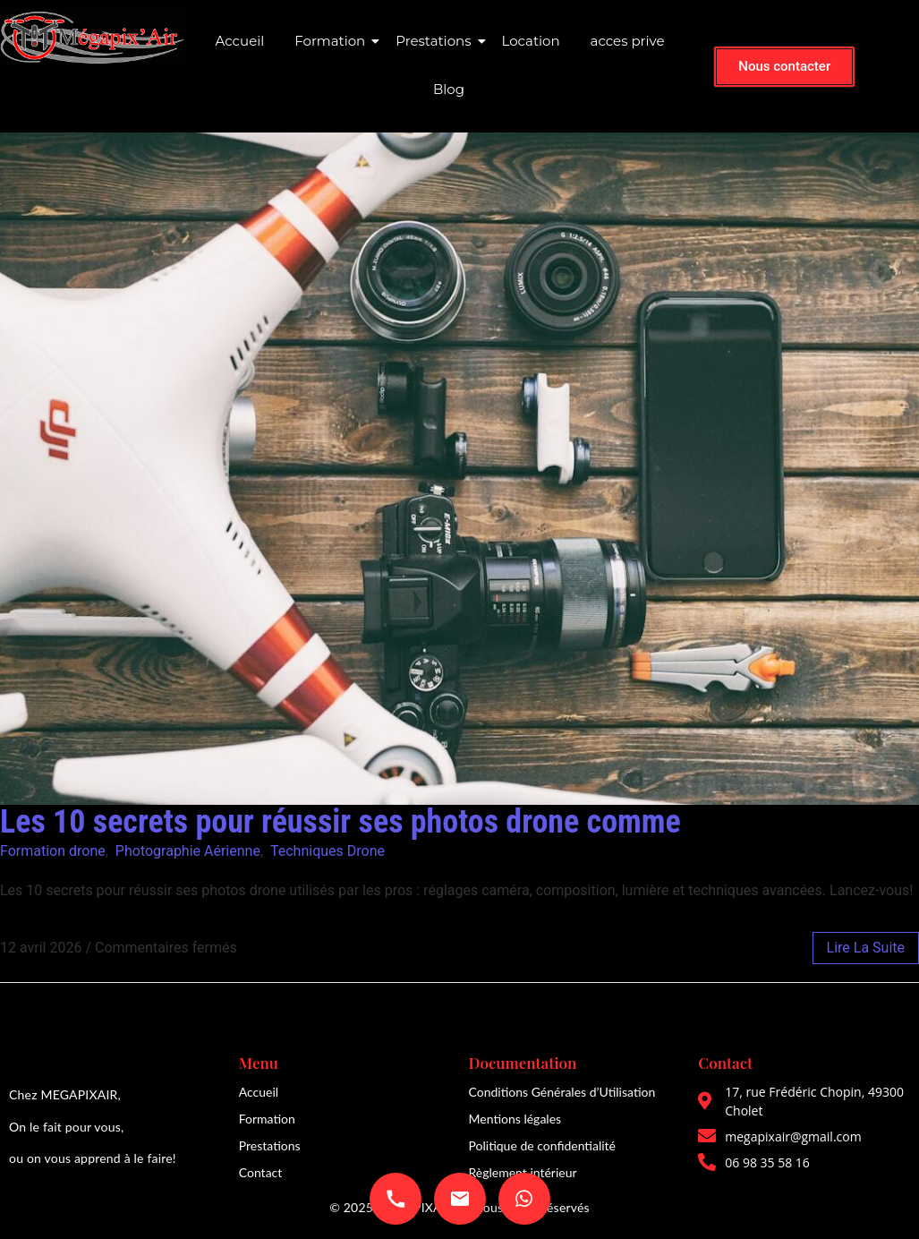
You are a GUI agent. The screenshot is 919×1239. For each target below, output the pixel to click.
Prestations (436, 40)
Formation (332, 40)
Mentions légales (515, 1118)
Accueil (240, 40)
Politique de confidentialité (542, 1145)
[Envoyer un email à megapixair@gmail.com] (460, 1199)
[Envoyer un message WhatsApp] (524, 1199)
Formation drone (53, 850)
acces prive (628, 40)
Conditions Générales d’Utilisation (562, 1091)
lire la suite (866, 947)
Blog (448, 89)
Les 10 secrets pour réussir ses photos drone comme (340, 822)
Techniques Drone (327, 850)
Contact (261, 1172)
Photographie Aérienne (187, 850)
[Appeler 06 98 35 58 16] (395, 1199)
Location (531, 40)
